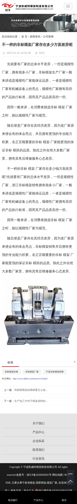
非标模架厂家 (32, 371)
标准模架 (30, 482)
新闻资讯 (35, 36)
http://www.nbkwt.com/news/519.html (30, 378)
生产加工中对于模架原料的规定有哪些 (31, 401)
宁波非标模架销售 (55, 371)
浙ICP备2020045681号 (39, 474)
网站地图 (57, 474)
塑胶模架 (41, 482)
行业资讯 (38, 458)
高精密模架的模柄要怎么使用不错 (31, 390)
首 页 (24, 36)
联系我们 (38, 449)
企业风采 (38, 441)
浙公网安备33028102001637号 (53, 490)
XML (8, 482)
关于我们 (38, 423)
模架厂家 (52, 482)
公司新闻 (48, 36)
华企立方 (29, 490)
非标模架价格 (11, 371)
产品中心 (38, 432)
